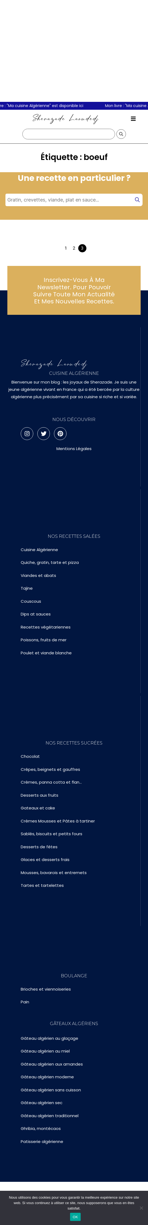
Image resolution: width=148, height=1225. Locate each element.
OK (75, 1217)
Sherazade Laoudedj (66, 118)
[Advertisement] (51, 51)
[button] (133, 119)
